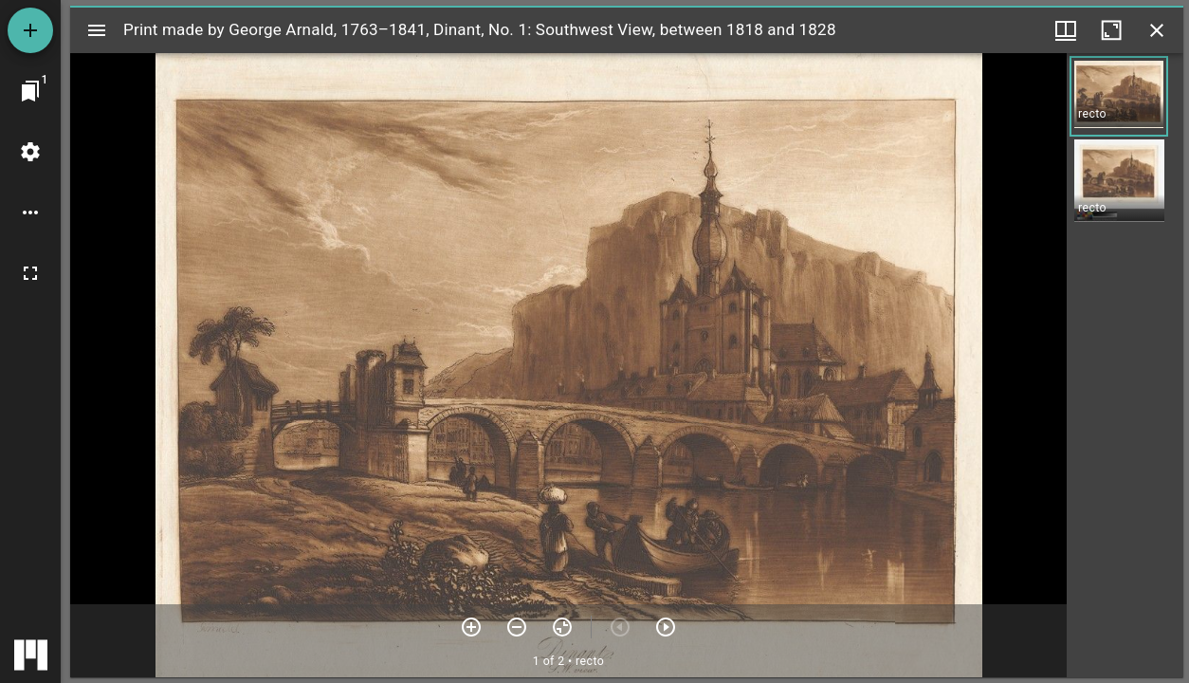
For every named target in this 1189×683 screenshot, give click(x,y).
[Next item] (665, 627)
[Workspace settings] (30, 152)
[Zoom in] (471, 627)
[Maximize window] (1111, 30)
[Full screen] (30, 273)
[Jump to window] (30, 91)
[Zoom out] (517, 627)
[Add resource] (30, 30)
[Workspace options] (30, 212)
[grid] (1125, 365)
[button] (1118, 96)
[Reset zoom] (562, 627)
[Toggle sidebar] (96, 30)
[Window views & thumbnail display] (1065, 30)
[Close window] (1157, 30)
